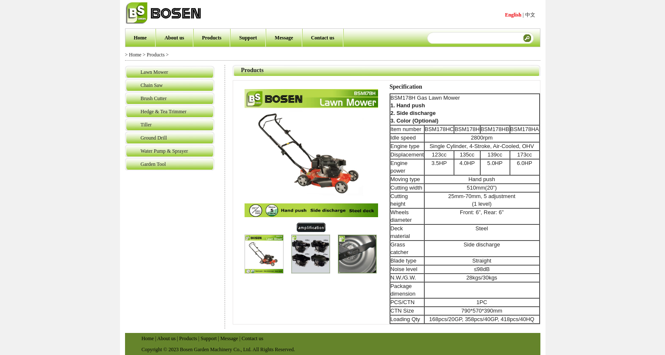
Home (140, 38)
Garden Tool (153, 164)
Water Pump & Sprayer (164, 151)
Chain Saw (152, 85)
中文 (530, 15)
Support (248, 38)
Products (212, 38)
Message (284, 38)
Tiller (146, 125)
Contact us (322, 38)
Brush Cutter (154, 98)
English (513, 15)
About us (174, 38)
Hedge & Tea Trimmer (164, 112)
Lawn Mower (154, 72)
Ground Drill (154, 138)
